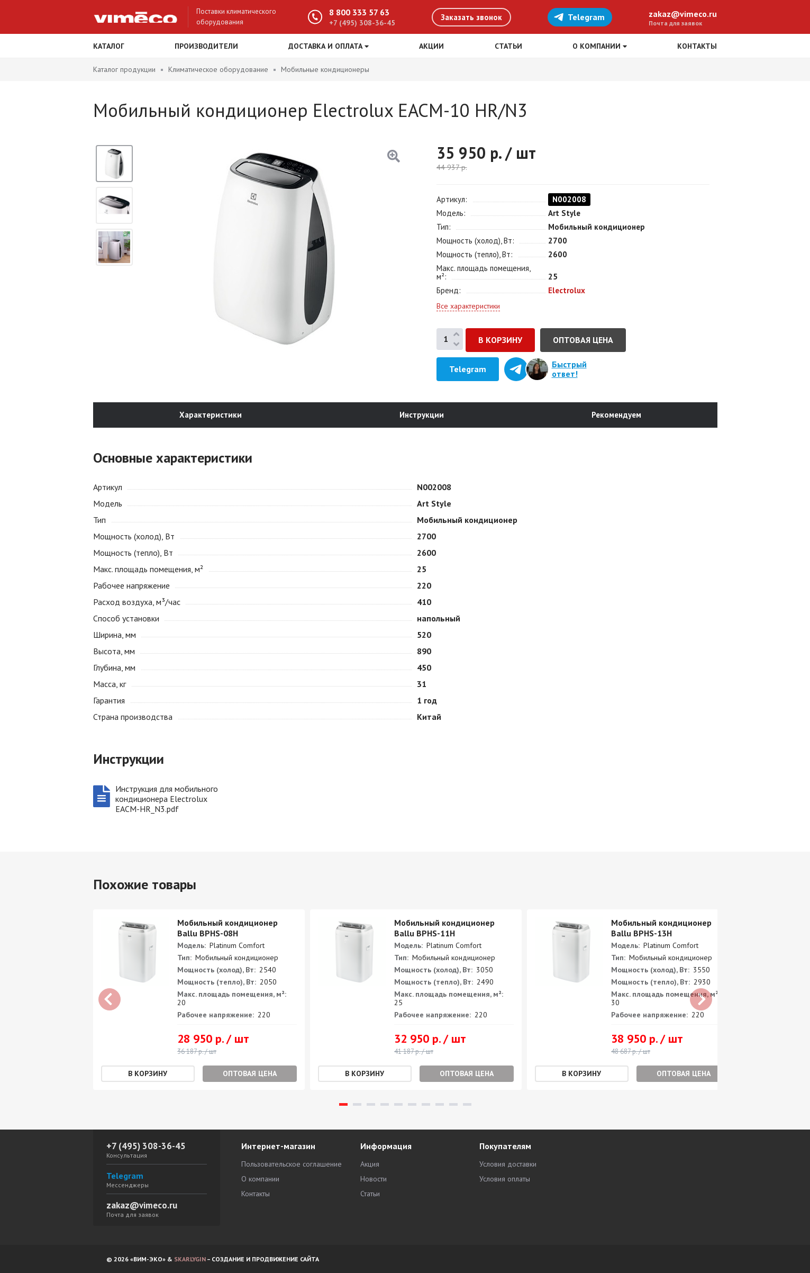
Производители (206, 46)
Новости (373, 1179)
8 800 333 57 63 (359, 12)
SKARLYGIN (190, 1259)
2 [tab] (357, 1104)
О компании (260, 1179)
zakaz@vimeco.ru (683, 13)
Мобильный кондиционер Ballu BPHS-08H (227, 927)
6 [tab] (412, 1104)
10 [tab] (467, 1104)
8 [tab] (439, 1104)
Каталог (108, 46)
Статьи (508, 46)
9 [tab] (453, 1104)
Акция (369, 1164)
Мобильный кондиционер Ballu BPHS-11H (444, 927)
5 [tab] (398, 1104)
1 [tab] (343, 1104)
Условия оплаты (504, 1179)
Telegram (579, 17)
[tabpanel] (199, 999)
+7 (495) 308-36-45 (362, 22)
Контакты (697, 46)
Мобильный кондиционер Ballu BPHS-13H (661, 927)
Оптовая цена (583, 340)
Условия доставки (507, 1164)
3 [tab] (371, 1104)
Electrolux (566, 290)
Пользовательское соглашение (291, 1164)
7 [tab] (426, 1104)
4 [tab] (384, 1104)
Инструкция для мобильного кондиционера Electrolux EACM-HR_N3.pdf (166, 799)
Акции (431, 46)
